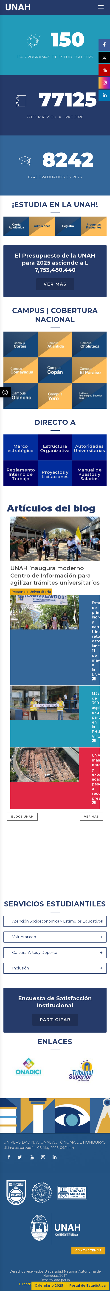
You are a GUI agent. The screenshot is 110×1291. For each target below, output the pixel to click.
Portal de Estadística (87, 1285)
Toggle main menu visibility (101, 4)
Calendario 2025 (49, 1285)
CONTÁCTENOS (88, 1250)
